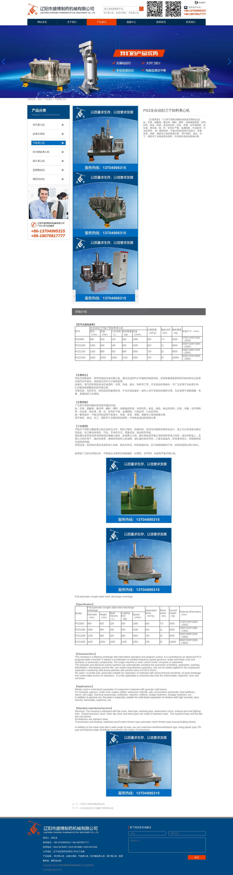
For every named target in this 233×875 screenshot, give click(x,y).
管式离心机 (39, 124)
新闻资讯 (161, 22)
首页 (40, 99)
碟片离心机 (39, 161)
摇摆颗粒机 (39, 170)
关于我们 (72, 22)
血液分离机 (39, 134)
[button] (230, 61)
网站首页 (42, 22)
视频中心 (131, 22)
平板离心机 (60, 99)
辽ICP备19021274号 (52, 870)
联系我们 (191, 22)
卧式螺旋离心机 (41, 152)
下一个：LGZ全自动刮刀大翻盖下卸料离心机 (92, 813)
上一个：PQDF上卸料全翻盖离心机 (88, 809)
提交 (197, 857)
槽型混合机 (39, 179)
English (200, 2)
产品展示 (101, 22)
